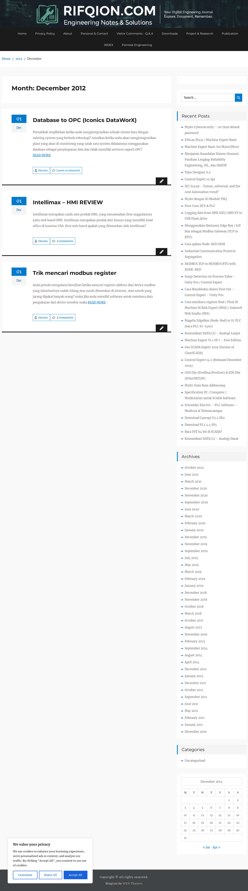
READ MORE (42, 155)
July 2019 (191, 558)
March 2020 (193, 516)
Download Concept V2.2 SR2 (205, 418)
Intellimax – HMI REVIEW (68, 202)
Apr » (216, 847)
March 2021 (193, 482)
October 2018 (194, 607)
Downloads (170, 34)
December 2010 (196, 732)
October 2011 (194, 690)
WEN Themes (133, 883)
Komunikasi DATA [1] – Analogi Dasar (212, 439)
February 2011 (195, 718)
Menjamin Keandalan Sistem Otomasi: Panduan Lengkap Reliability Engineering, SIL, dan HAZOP (212, 159)
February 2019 (195, 579)
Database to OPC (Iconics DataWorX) (85, 120)
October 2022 (194, 468)
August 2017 (193, 627)
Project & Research (199, 34)
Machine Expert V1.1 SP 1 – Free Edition (213, 340)
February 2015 (195, 641)
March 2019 (193, 572)
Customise (25, 875)
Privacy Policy (45, 34)
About (67, 34)
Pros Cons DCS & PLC (200, 206)
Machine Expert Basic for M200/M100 (212, 147)
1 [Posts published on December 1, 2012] (228, 800)
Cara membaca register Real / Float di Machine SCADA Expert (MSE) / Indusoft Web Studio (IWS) (213, 308)
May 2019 (192, 565)
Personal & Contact (94, 34)
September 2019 (196, 551)
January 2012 (194, 676)
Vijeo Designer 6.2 (198, 172)
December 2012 (196, 669)
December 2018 (196, 593)
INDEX (108, 45)
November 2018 (196, 600)
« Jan (206, 847)
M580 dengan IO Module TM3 (206, 199)
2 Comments (65, 241)
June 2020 (192, 509)
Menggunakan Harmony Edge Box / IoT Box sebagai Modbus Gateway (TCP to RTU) (213, 231)
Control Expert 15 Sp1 (200, 179)
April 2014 (192, 662)
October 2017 (194, 621)
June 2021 (192, 475)
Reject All (50, 875)
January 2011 (194, 725)
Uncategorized (195, 761)
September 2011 (196, 697)
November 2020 (196, 495)
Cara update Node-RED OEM (205, 244)
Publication (230, 34)
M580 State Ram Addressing (205, 385)
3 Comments (65, 317)
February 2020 (195, 523)
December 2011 (195, 683)
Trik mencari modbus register (74, 273)
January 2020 (194, 530)
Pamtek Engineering (137, 45)
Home (22, 34)
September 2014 (196, 648)
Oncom (43, 170)
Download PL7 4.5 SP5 (201, 425)
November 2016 (196, 634)
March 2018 (193, 614)
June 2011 (191, 704)
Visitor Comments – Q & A (134, 34)
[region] (50, 860)
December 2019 (196, 537)
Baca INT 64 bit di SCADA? (203, 432)
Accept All (75, 875)
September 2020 (196, 502)
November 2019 (196, 544)
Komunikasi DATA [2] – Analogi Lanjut (212, 333)
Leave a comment (68, 170)
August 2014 (193, 655)
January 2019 (194, 586)
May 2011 (191, 711)
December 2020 (196, 488)
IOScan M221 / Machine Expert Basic (211, 140)
